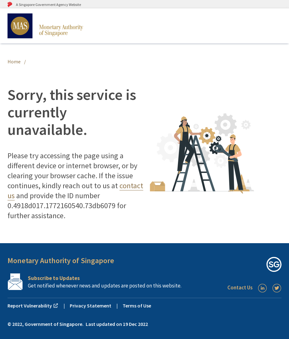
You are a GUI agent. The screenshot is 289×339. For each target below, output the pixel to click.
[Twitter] (276, 288)
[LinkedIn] (262, 288)
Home (14, 61)
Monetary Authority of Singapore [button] (61, 260)
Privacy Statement (90, 305)
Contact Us (240, 287)
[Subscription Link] (98, 281)
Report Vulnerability (33, 305)
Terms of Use (137, 305)
